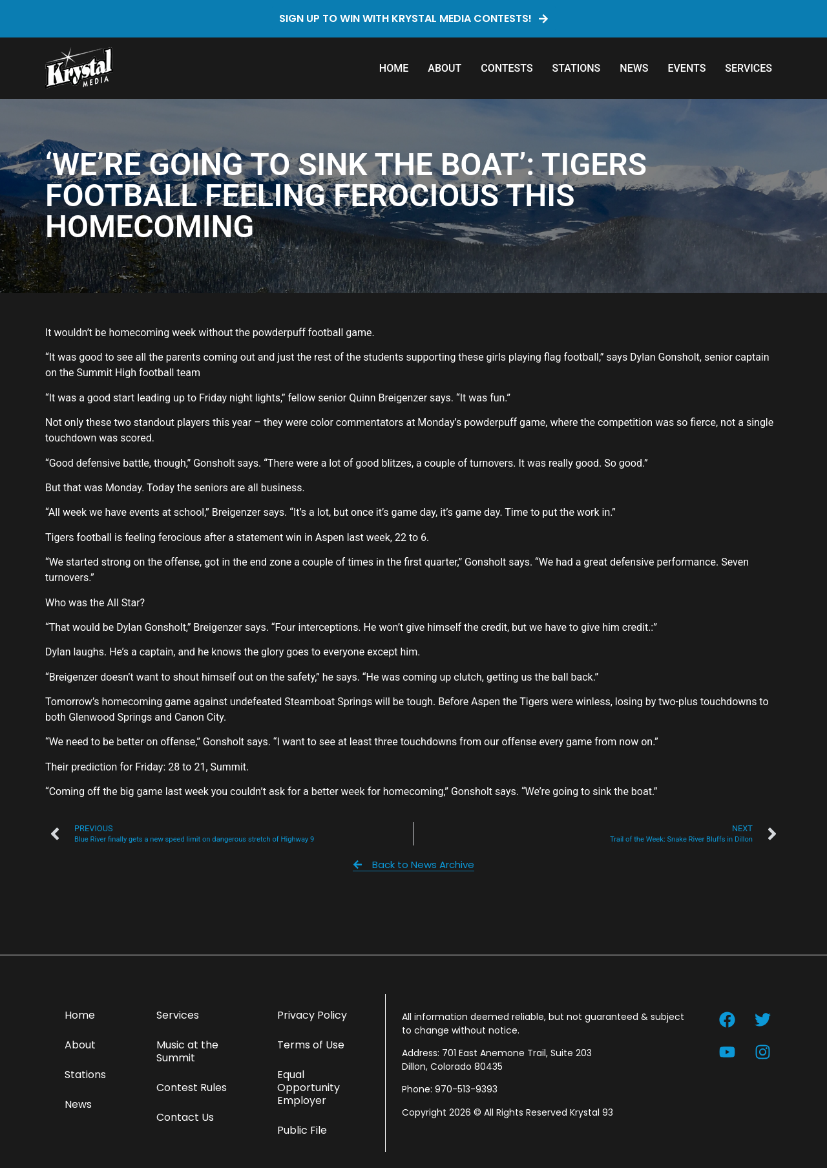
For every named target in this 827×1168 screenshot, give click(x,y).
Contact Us (185, 1117)
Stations (576, 68)
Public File (302, 1130)
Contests (506, 68)
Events (686, 68)
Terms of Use (310, 1044)
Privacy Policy (312, 1015)
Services (748, 68)
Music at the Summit (187, 1051)
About (444, 68)
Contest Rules (191, 1087)
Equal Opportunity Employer (308, 1087)
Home (393, 68)
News (634, 68)
